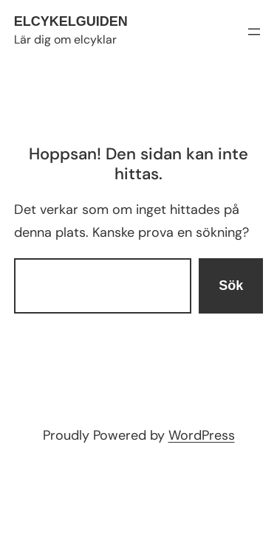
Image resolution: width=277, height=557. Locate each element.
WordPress (201, 435)
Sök (231, 285)
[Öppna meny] (254, 32)
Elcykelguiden (71, 21)
